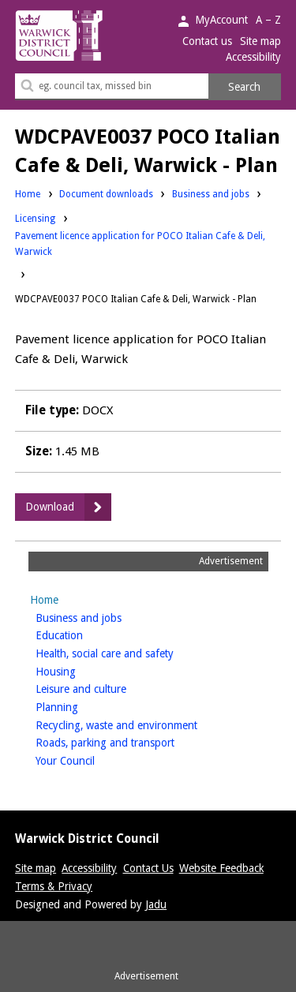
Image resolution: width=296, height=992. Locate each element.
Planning (82, 705)
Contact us (207, 41)
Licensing (35, 218)
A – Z (268, 19)
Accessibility (253, 57)
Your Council (90, 759)
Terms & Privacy (53, 886)
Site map (260, 41)
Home (27, 194)
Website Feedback (221, 868)
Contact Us (148, 868)
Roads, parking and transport (130, 741)
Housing (81, 670)
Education (84, 634)
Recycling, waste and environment (141, 724)
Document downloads (106, 194)
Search (244, 86)
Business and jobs (210, 193)
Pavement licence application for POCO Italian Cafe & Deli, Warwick (140, 243)
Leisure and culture (106, 687)
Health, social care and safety (129, 652)
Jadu (156, 904)
